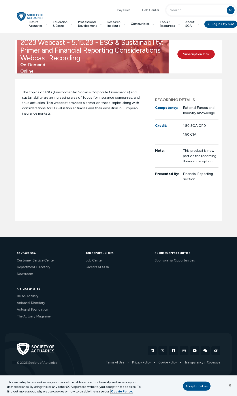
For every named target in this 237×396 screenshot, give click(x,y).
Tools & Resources (170, 24)
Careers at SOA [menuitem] (97, 267)
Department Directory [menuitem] (33, 267)
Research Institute (116, 24)
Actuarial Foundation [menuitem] (32, 309)
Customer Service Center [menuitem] (36, 260)
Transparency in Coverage (202, 363)
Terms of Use (115, 363)
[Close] (230, 385)
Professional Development (90, 24)
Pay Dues (123, 10)
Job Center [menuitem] (94, 260)
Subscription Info (196, 54)
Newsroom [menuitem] (25, 274)
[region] (118, 385)
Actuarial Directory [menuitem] (31, 303)
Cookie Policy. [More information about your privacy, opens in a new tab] (122, 391)
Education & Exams (63, 24)
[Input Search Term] (197, 10)
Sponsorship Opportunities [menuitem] (175, 260)
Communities (143, 24)
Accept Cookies (197, 386)
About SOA (192, 24)
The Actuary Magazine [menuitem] (34, 316)
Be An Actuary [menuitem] (27, 296)
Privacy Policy (141, 363)
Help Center (150, 10)
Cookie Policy (167, 363)
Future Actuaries (38, 24)
